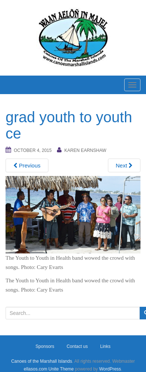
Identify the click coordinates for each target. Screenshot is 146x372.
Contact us (77, 346)
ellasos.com (35, 369)
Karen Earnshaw (85, 150)
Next (124, 165)
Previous (27, 165)
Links (105, 346)
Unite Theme (61, 369)
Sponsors (44, 346)
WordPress (110, 369)
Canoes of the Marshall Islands (41, 361)
